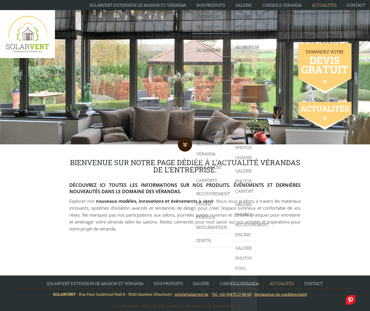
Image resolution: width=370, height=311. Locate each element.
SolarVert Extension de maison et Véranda (137, 5)
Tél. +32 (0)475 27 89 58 (231, 294)
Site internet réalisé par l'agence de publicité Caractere (173, 306)
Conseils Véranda (282, 5)
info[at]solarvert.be (191, 294)
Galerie (243, 5)
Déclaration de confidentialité (280, 294)
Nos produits (210, 5)
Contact (356, 5)
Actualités (324, 5)
